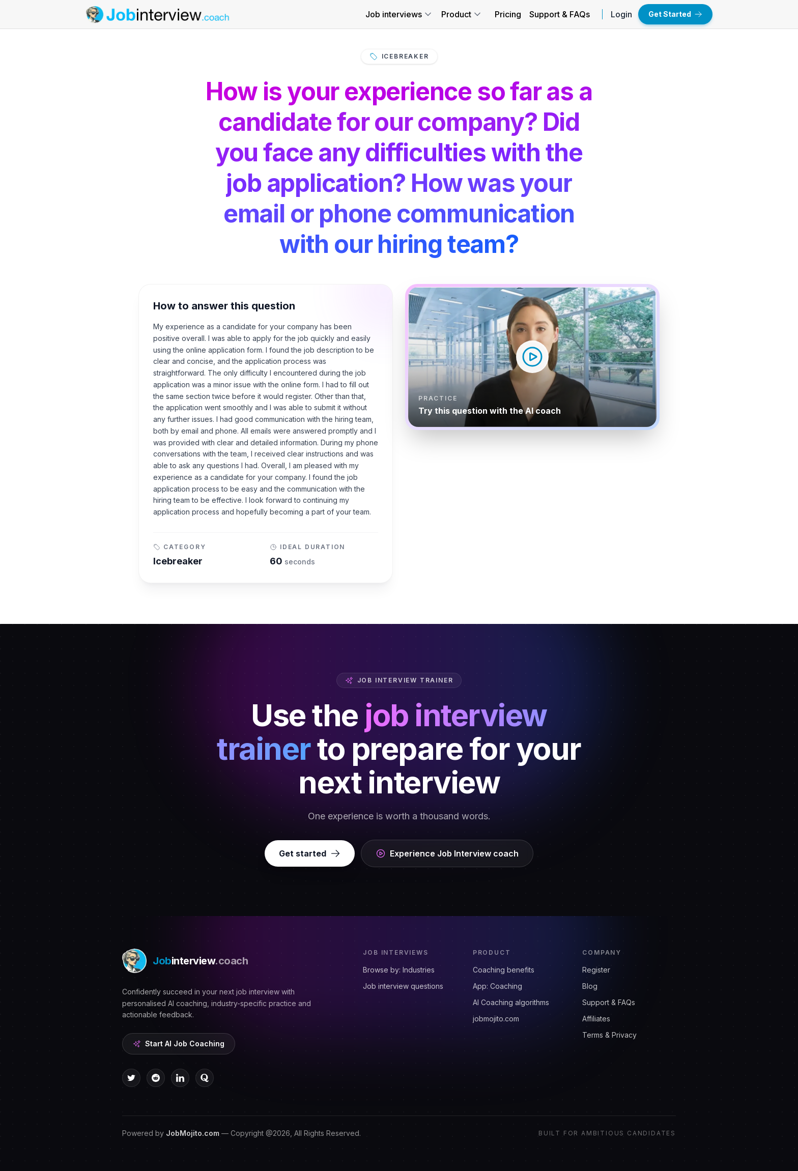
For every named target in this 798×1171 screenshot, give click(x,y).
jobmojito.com (496, 1018)
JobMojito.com (192, 1133)
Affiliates (596, 1018)
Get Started (675, 14)
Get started (309, 853)
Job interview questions (403, 986)
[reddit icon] (156, 1078)
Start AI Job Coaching (178, 1043)
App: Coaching (497, 986)
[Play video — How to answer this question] (532, 357)
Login (621, 14)
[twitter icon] (131, 1078)
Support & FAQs (559, 14)
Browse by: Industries (399, 969)
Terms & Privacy (609, 1035)
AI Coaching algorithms (511, 1002)
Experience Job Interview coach (447, 853)
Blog (589, 986)
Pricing (508, 14)
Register (596, 969)
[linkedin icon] (180, 1078)
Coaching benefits (503, 969)
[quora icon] (204, 1078)
